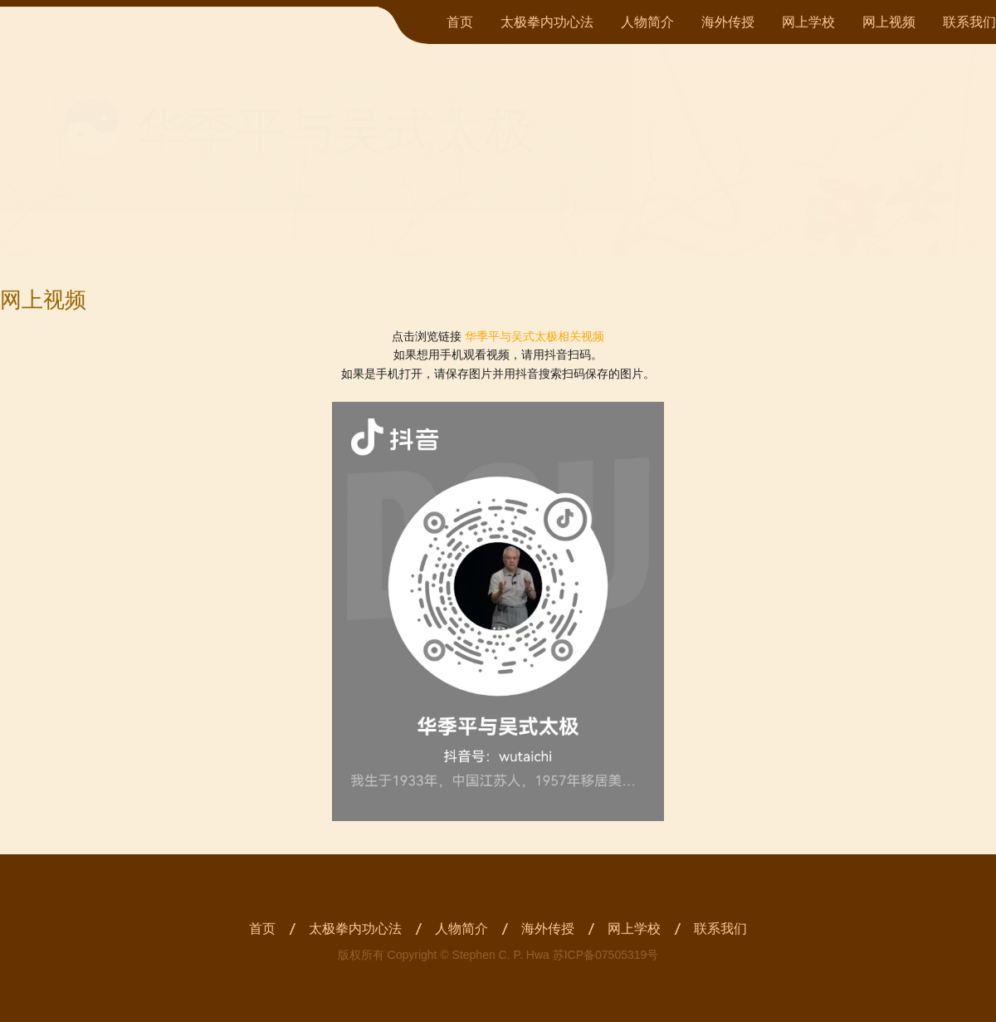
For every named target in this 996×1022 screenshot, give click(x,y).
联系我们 (969, 22)
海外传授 (727, 22)
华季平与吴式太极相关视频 (534, 336)
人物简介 (647, 22)
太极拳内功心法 (546, 22)
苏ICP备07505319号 (606, 954)
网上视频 (888, 22)
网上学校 (808, 22)
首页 (460, 22)
